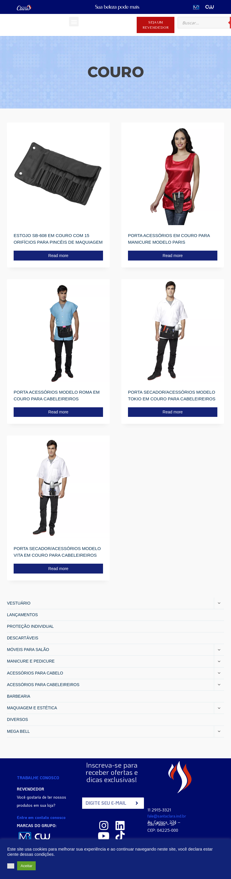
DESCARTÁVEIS (22, 638)
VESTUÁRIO (18, 603)
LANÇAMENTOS (22, 614)
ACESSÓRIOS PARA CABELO (35, 673)
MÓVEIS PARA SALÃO (28, 649)
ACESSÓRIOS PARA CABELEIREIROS (43, 684)
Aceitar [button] (26, 866)
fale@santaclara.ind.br (166, 816)
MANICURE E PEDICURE (31, 661)
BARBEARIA (18, 696)
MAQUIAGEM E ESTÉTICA (32, 708)
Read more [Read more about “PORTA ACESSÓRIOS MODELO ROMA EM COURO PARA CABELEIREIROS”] (58, 412)
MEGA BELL (18, 731)
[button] (74, 21)
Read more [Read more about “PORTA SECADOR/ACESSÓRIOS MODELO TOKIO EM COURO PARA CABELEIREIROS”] (173, 412)
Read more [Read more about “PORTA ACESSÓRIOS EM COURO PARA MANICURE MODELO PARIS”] (173, 255)
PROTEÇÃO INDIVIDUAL (30, 626)
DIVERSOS (17, 719)
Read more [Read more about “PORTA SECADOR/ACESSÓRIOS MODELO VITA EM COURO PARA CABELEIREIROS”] (58, 568)
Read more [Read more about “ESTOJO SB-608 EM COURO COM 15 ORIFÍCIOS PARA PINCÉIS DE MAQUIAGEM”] (58, 255)
